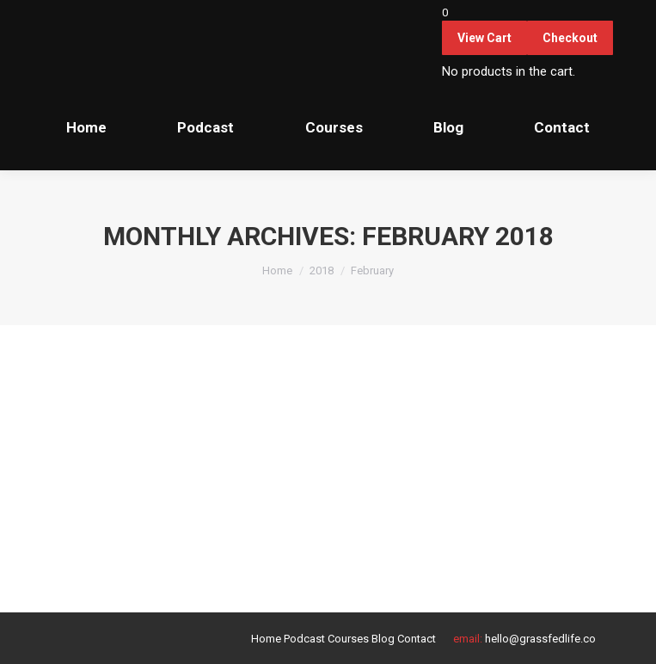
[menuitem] (86, 127)
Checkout (570, 38)
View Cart (484, 38)
